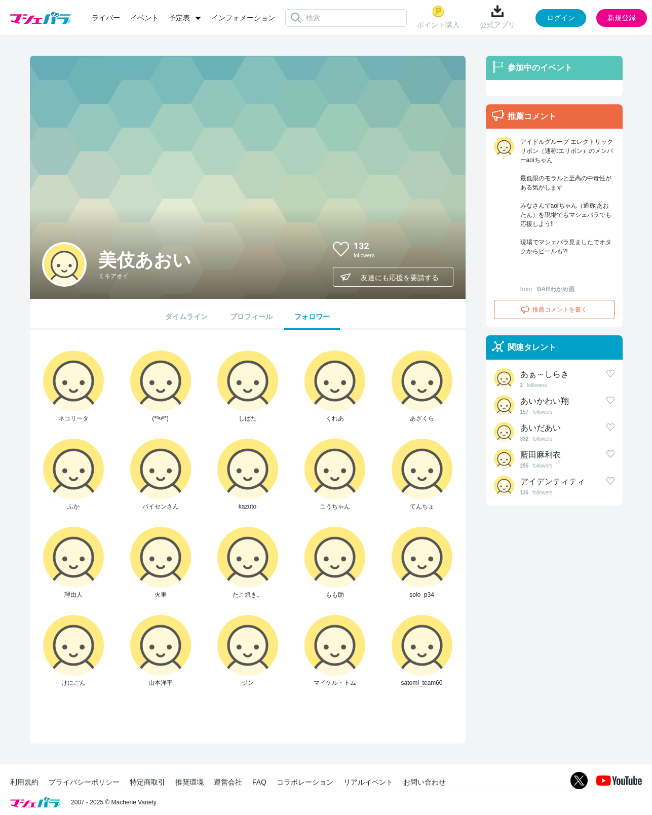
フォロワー (312, 317)
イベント (144, 18)
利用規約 (24, 782)
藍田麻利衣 (540, 454)
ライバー (106, 18)
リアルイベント (368, 782)
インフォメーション (243, 18)
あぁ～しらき (544, 374)
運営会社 (228, 782)
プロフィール (251, 317)
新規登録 (621, 18)
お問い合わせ (424, 782)
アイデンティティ (552, 481)
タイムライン (186, 317)
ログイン (561, 18)
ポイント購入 (438, 17)
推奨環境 (189, 782)
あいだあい (540, 427)
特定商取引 (147, 782)
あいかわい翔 (544, 401)
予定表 (179, 18)
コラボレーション (305, 782)
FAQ (259, 782)
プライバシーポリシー (84, 782)
